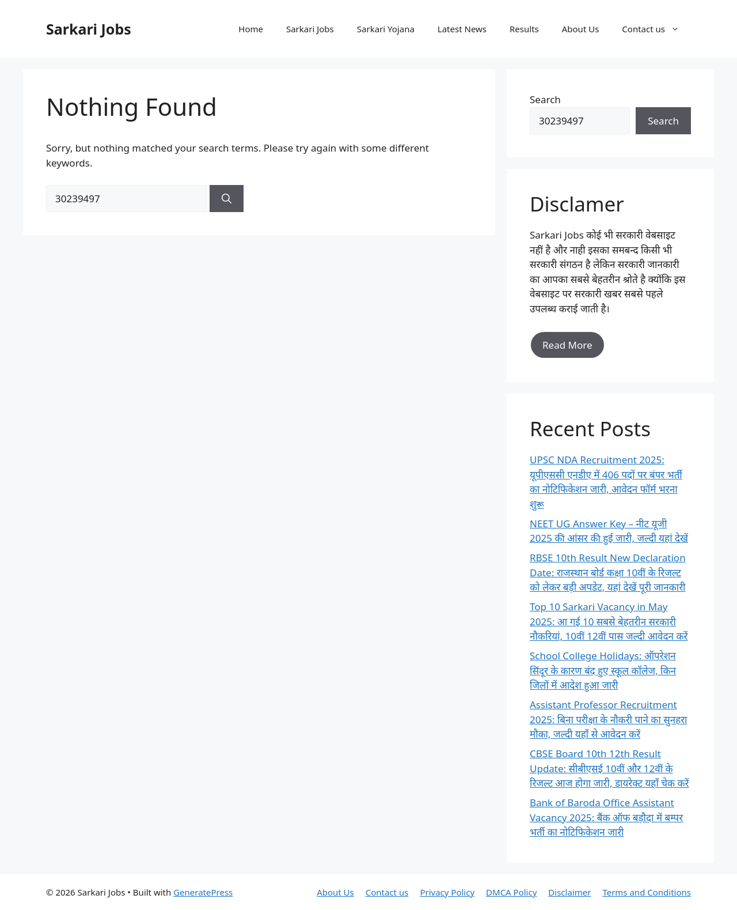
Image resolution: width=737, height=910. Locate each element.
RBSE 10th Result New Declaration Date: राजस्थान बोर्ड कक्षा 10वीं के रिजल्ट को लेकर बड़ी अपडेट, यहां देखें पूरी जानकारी (608, 572)
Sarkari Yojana (386, 29)
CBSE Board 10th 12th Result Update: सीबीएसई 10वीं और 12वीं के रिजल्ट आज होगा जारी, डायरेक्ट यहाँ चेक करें (609, 768)
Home (250, 29)
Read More (567, 345)
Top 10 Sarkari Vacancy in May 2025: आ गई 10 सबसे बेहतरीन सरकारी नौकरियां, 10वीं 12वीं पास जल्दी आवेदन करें (608, 621)
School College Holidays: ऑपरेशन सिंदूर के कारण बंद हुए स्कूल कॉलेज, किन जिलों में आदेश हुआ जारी (603, 670)
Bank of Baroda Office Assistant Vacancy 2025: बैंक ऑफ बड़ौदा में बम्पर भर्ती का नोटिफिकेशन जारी (606, 817)
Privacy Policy (447, 892)
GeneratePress (203, 892)
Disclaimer (569, 892)
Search (545, 99)
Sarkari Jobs (88, 29)
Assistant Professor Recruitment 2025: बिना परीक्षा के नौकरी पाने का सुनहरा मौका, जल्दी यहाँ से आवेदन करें (608, 719)
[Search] (227, 199)
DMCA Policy (511, 892)
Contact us (656, 29)
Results (524, 29)
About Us (580, 29)
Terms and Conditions (646, 892)
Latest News (462, 29)
